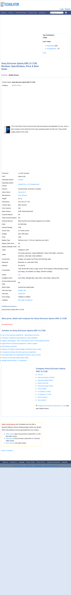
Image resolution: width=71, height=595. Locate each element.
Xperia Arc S (22, 192)
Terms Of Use (40, 462)
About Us (5, 462)
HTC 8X (40, 374)
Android (20, 179)
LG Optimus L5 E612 (44, 391)
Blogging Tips (38, 466)
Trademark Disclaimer (53, 462)
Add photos (9, 438)
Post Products (10, 443)
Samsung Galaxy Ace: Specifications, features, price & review (21, 355)
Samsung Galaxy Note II (45, 380)
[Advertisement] (21, 35)
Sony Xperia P (42, 400)
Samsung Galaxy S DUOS (46, 377)
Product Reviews (21, 12)
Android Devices (18, 466)
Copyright (21, 462)
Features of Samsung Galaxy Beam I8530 (15, 357)
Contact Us (13, 462)
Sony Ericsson (22, 195)
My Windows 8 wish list (9, 346)
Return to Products (7, 450)
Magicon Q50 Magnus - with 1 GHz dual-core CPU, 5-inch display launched (25, 340)
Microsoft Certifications (50, 466)
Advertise (64, 462)
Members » (42, 12)
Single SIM (21, 293)
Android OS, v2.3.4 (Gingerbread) (28, 184)
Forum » (11, 12)
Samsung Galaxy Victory (45, 386)
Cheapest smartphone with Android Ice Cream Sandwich (20, 338)
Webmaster (50, 46)
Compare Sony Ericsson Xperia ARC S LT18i (52, 405)
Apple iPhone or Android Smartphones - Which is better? (20, 343)
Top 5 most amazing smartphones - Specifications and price (21, 335)
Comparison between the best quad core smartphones (19, 352)
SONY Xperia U (43, 397)
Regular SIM (22, 290)
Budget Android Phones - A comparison (14, 360)
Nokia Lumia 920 (43, 383)
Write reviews (10, 434)
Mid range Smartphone (25, 300)
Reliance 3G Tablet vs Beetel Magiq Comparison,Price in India (21, 349)
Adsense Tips (29, 466)
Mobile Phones (16, 85)
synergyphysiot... (52, 48)
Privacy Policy (30, 462)
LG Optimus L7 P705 (44, 394)
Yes (19, 275)
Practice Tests (32, 12)
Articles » (4, 12)
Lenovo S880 (42, 388)
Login (62, 9)
